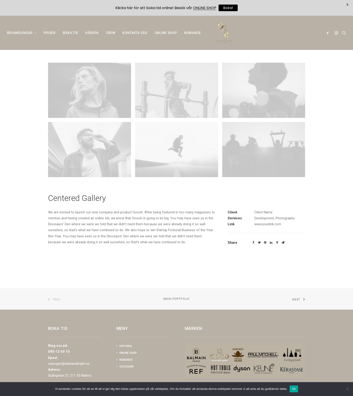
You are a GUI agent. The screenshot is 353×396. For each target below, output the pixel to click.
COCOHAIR (126, 366)
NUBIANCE (192, 36)
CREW (110, 36)
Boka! (228, 7)
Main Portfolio (176, 298)
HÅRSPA (91, 36)
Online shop (128, 353)
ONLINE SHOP (166, 36)
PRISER (49, 36)
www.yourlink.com (267, 235)
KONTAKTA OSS (134, 36)
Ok (294, 389)
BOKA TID (70, 36)
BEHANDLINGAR (21, 36)
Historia (125, 346)
